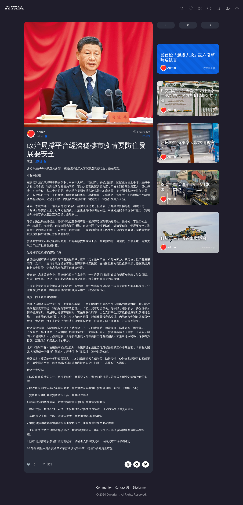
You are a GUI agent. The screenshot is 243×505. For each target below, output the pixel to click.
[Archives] (209, 8)
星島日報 (40, 161)
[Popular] (190, 8)
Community (104, 487)
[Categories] (200, 8)
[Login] (227, 8)
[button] (136, 464)
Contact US (122, 487)
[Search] (218, 8)
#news (146, 135)
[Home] (181, 8)
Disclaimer (140, 487)
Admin (41, 132)
